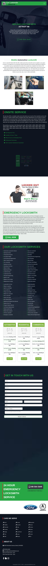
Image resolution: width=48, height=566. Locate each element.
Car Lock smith (31, 266)
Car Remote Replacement (9, 307)
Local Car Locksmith (32, 279)
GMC (4, 536)
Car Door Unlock (31, 277)
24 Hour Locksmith (7, 312)
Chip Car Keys (30, 260)
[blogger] (6, 558)
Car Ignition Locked (32, 271)
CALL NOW (11, 237)
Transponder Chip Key (8, 254)
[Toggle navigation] (44, 3)
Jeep (17, 527)
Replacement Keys (31, 290)
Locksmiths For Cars (8, 284)
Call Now (9, 358)
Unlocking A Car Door (8, 266)
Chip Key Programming (8, 275)
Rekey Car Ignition (7, 286)
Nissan (31, 524)
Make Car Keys (7, 268)
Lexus (18, 534)
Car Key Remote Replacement (10, 258)
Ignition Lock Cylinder (32, 275)
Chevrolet (5, 527)
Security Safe (30, 303)
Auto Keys (30, 254)
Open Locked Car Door (8, 260)
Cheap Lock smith (7, 291)
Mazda (18, 536)
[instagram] (8, 558)
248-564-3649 (24, 41)
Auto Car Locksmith (32, 250)
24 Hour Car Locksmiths (33, 264)
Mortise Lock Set (31, 309)
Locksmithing (30, 305)
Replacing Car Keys (8, 269)
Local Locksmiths (31, 284)
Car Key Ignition (31, 252)
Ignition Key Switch (31, 281)
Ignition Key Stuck (7, 297)
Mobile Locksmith (31, 286)
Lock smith (30, 288)
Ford (4, 534)
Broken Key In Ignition (8, 310)
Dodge (5, 531)
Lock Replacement (31, 293)
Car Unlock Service (31, 273)
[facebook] (3, 558)
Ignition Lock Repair (8, 288)
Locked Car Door (7, 271)
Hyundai (18, 524)
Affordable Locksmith (32, 291)
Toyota (31, 534)
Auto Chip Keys (31, 258)
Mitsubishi (31, 522)
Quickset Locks (31, 295)
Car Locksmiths (7, 262)
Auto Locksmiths (7, 295)
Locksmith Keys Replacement (34, 307)
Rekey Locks (30, 299)
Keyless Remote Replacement (34, 314)
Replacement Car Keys (8, 281)
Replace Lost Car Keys (8, 279)
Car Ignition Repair (7, 256)
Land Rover (19, 531)
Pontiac (31, 527)
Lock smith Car (7, 290)
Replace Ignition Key (8, 309)
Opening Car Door (7, 252)
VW (30, 536)
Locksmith (30, 297)
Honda (18, 522)
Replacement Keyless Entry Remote (11, 301)
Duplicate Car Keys (7, 264)
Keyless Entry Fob (7, 303)
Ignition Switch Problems (33, 269)
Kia (17, 529)
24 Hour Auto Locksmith (33, 312)
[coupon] (24, 160)
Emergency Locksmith (8, 314)
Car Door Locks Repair (32, 262)
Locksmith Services (32, 310)
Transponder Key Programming (34, 256)
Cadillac (5, 524)
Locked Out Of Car (7, 273)
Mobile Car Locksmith (8, 293)
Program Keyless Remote (9, 305)
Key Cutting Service (8, 299)
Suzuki (30, 531)
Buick (4, 522)
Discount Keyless (31, 301)
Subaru (31, 529)
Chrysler (5, 529)
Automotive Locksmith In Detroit (10, 250)
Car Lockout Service (32, 268)
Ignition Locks (6, 277)
